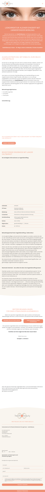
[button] (42, 3)
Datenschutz (25, 490)
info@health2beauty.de (6, 436)
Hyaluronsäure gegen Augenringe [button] (33, 321)
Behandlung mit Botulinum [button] (12, 320)
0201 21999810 (5, 435)
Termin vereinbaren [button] (9, 143)
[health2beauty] (7, 3)
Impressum (19, 490)
